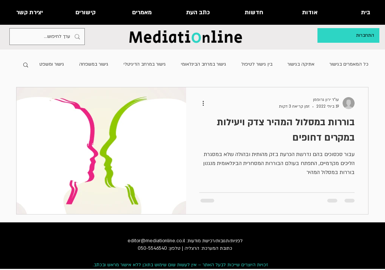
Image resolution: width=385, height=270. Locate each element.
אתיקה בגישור (300, 64)
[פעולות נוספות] (200, 103)
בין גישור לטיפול (256, 64)
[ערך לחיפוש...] (48, 36)
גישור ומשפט (51, 64)
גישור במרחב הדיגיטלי (144, 64)
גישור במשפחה (93, 64)
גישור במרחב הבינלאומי (203, 64)
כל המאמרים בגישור (348, 64)
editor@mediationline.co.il (156, 241)
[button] (25, 65)
